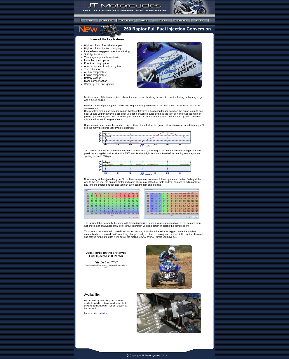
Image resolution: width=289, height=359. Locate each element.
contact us (103, 313)
